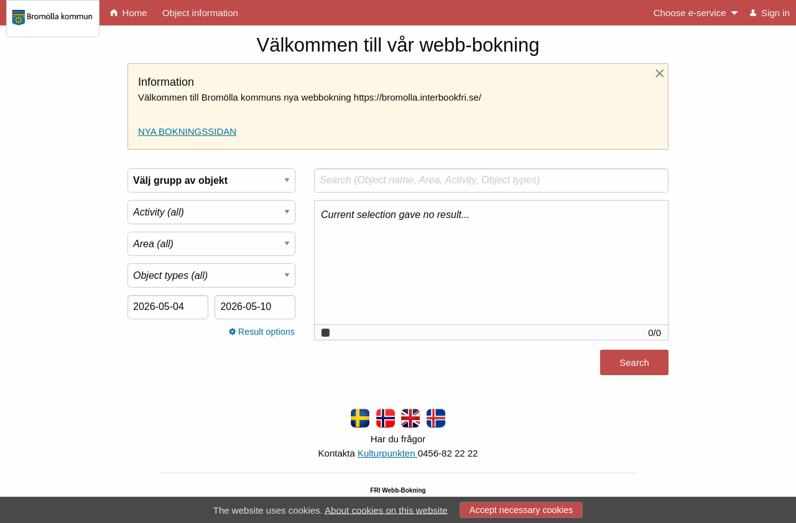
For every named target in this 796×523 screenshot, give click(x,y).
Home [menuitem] (129, 12)
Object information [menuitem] (200, 12)
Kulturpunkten (388, 453)
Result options (262, 332)
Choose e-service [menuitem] (690, 12)
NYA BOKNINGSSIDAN (187, 131)
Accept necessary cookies (521, 510)
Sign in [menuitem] (770, 12)
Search (634, 362)
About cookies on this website (386, 509)
